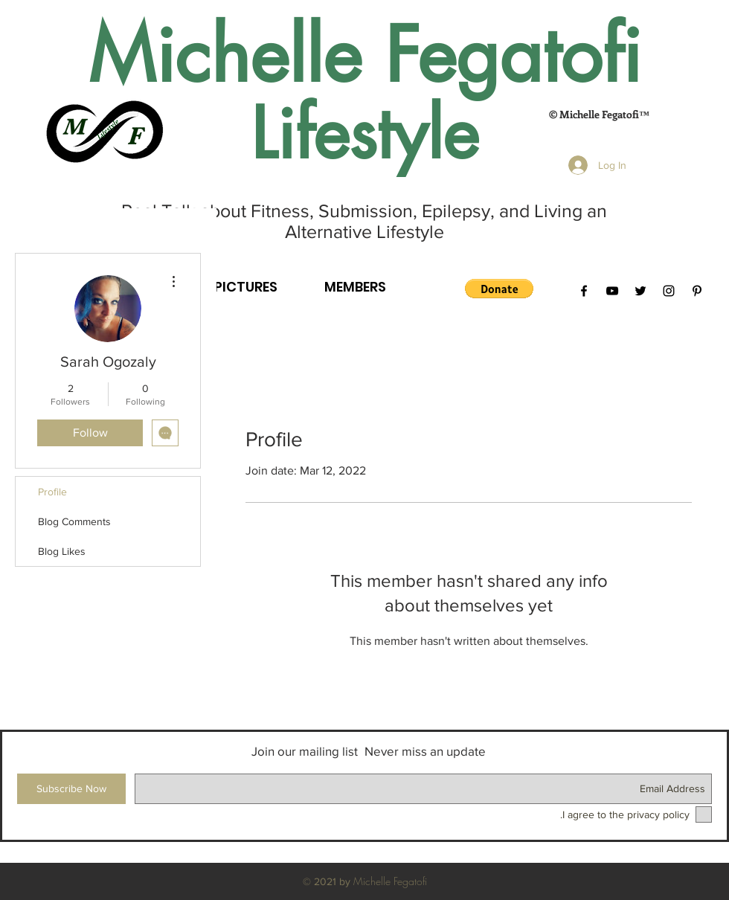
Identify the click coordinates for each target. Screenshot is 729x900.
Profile (52, 492)
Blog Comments (74, 521)
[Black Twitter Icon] (640, 290)
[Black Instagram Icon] (668, 290)
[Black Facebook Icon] (584, 290)
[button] (499, 288)
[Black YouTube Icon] (612, 290)
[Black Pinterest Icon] (697, 290)
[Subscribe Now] (71, 789)
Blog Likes (62, 551)
